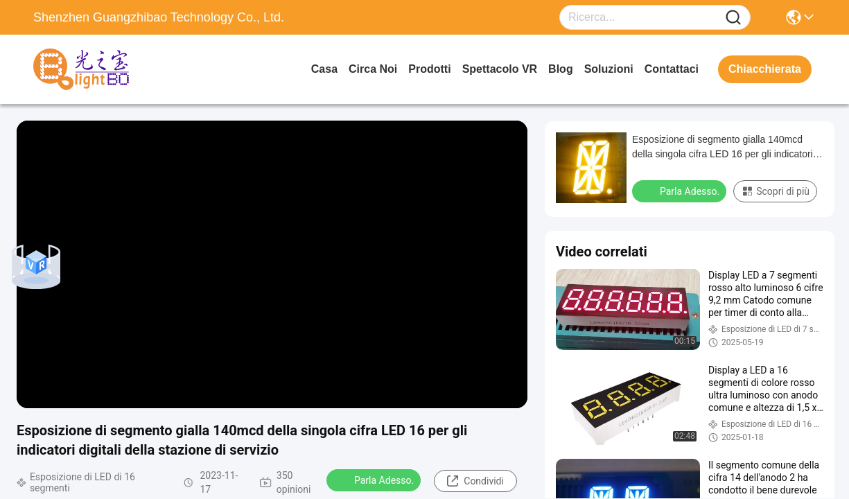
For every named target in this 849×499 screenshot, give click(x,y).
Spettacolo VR (499, 69)
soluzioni (608, 69)
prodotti (429, 69)
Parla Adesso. (375, 480)
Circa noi (373, 69)
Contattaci (672, 69)
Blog (560, 69)
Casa (324, 69)
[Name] (733, 17)
